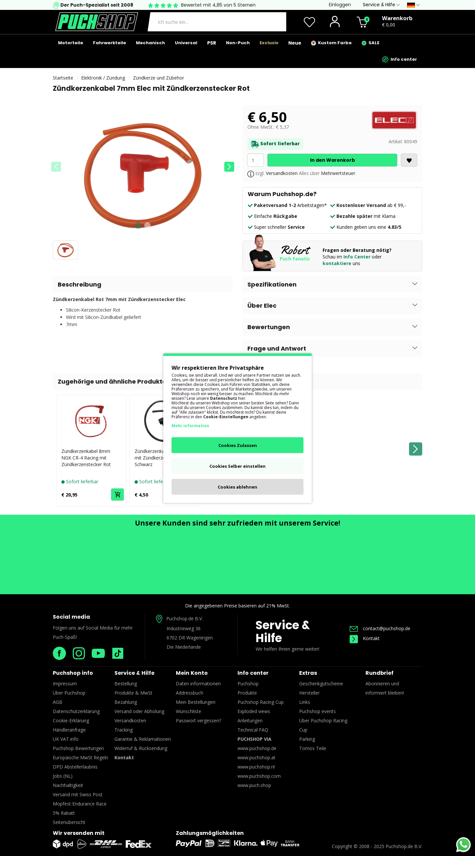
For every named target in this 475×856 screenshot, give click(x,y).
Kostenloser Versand (361, 205)
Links (304, 702)
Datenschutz (223, 398)
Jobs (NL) (63, 776)
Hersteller (309, 693)
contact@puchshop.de (380, 628)
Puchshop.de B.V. (184, 618)
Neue (294, 43)
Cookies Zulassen (237, 445)
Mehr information (190, 425)
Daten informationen (198, 683)
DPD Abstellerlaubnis (75, 767)
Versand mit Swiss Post (78, 794)
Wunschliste (188, 711)
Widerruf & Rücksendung (140, 748)
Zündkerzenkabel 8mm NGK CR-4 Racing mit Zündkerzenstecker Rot (86, 457)
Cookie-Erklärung (71, 720)
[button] (229, 167)
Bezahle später (354, 216)
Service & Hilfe (283, 631)
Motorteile (70, 43)
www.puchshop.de (257, 748)
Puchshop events (317, 711)
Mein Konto (192, 673)
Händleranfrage (69, 730)
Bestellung (125, 683)
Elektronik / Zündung (103, 78)
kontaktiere (337, 263)
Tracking (123, 730)
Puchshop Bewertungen (78, 748)
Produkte (247, 693)
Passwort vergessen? (198, 720)
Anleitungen (250, 720)
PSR (211, 43)
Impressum (65, 683)
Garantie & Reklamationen (142, 739)
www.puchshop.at (256, 757)
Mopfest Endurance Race (80, 804)
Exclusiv (269, 43)
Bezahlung (125, 702)
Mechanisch (150, 43)
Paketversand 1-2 (275, 205)
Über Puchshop (69, 693)
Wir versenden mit (79, 833)
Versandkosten (282, 173)
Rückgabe (285, 216)
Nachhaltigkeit (68, 785)
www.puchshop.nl (256, 767)
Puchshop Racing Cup (261, 702)
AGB (57, 702)
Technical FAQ (253, 730)
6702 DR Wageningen (190, 637)
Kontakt (365, 638)
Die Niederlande (184, 647)
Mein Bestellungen (195, 702)
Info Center (356, 257)
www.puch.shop (254, 785)
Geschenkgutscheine (321, 683)
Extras (308, 673)
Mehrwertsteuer (338, 173)
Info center (399, 59)
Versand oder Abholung (139, 711)
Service (296, 227)
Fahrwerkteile (109, 43)
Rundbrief (379, 673)
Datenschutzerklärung (76, 711)
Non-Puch (238, 43)
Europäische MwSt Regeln (80, 757)
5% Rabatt (64, 813)
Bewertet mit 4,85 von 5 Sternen (218, 5)
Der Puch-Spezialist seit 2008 (96, 5)
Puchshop (248, 683)
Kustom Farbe (331, 43)
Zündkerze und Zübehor (158, 78)
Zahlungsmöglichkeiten (210, 833)
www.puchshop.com (259, 776)
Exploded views (254, 711)
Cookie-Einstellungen (225, 416)
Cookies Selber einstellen (237, 466)
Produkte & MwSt (133, 693)
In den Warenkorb (332, 160)
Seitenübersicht (69, 822)
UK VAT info (66, 739)
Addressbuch (189, 693)
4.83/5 (394, 227)
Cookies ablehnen (237, 487)
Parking (307, 739)
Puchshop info (73, 673)
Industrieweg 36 (184, 628)
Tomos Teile (312, 748)
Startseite (63, 78)
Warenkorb (397, 18)
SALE (370, 43)
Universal (186, 43)
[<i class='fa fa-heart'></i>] (409, 160)
